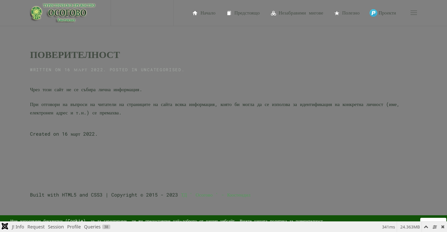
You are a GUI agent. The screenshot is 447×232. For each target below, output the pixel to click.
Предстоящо (242, 13)
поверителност (309, 221)
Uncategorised (161, 69)
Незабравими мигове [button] (296, 13)
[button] (414, 13)
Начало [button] (203, 13)
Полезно (346, 13)
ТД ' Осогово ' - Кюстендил (215, 194)
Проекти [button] (382, 13)
